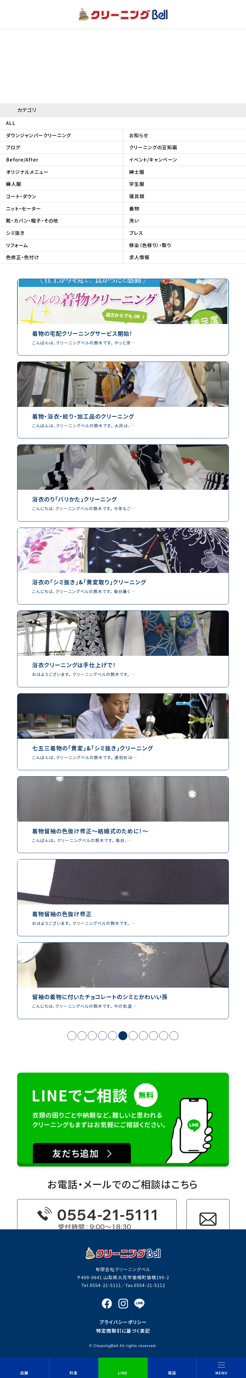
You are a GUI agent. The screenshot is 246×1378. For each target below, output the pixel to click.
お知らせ (138, 135)
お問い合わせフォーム (208, 1219)
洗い (134, 220)
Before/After (22, 159)
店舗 (24, 1373)
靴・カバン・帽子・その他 (32, 220)
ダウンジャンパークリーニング (38, 135)
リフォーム (17, 245)
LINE (123, 1373)
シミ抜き (15, 232)
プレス (136, 232)
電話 (172, 1373)
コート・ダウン (21, 196)
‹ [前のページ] (82, 1035)
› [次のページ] (164, 1035)
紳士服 (136, 171)
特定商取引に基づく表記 (123, 1330)
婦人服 (13, 183)
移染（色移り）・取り (150, 245)
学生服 (136, 183)
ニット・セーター (23, 208)
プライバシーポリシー (123, 1322)
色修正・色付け (22, 257)
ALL (11, 123)
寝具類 (136, 196)
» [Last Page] (174, 1035)
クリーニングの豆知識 (153, 147)
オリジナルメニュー (27, 171)
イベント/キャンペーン (153, 159)
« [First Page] (72, 1035)
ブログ (13, 147)
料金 (73, 1373)
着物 (134, 208)
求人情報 (139, 257)
